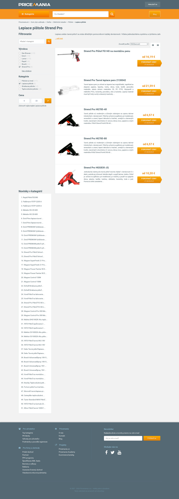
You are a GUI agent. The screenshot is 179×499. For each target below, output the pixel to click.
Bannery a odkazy (29, 464)
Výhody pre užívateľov (30, 439)
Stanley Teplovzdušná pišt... (34, 383)
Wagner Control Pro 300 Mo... (35, 311)
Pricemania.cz (64, 449)
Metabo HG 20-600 (30, 210)
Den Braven (28, 53)
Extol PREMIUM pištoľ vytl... (34, 244)
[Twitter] (112, 453)
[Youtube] (119, 453)
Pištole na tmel (30, 81)
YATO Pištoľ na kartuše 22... (34, 404)
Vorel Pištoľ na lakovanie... (34, 294)
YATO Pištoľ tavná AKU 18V (34, 341)
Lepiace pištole (29, 84)
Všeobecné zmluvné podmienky (34, 473)
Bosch (26, 64)
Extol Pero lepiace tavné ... (33, 218)
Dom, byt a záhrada (37, 22)
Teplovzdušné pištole (31, 89)
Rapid (26, 61)
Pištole (70, 22)
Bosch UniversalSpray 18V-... (35, 366)
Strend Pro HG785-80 (95, 138)
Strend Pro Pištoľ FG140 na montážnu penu (107, 51)
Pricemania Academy (67, 452)
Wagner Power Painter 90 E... (35, 269)
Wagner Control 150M (32, 277)
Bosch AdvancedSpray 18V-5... (36, 357)
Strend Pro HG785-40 (95, 109)
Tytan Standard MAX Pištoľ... (35, 400)
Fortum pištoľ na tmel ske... (34, 387)
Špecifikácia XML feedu (31, 461)
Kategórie (28, 14)
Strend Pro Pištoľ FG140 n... (34, 303)
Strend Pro (27, 67)
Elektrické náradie (59, 22)
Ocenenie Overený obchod (32, 470)
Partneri (25, 455)
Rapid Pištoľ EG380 (30, 197)
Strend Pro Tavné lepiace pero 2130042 (105, 80)
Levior (26, 59)
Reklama (25, 467)
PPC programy (28, 458)
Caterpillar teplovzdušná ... (34, 395)
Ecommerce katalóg (66, 455)
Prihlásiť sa (152, 4)
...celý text (59, 38)
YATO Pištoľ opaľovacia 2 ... (34, 324)
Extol (26, 56)
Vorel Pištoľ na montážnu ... (34, 374)
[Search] (112, 14)
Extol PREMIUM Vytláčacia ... (34, 227)
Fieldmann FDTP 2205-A (32, 202)
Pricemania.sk (24, 22)
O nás (61, 433)
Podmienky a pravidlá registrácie (34, 442)
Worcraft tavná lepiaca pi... (34, 391)
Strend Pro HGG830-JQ (96, 167)
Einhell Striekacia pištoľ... (33, 286)
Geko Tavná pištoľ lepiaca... (34, 349)
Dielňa (49, 22)
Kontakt (62, 436)
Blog (155, 14)
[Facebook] (106, 453)
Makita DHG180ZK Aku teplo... (35, 320)
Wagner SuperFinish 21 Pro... (35, 261)
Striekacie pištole (30, 86)
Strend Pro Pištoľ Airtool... (34, 252)
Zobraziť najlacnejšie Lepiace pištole (32, 106)
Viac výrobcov (26, 71)
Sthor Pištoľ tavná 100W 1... (35, 408)
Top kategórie (27, 433)
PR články (26, 436)
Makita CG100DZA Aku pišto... (35, 332)
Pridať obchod (27, 452)
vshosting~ (101, 491)
